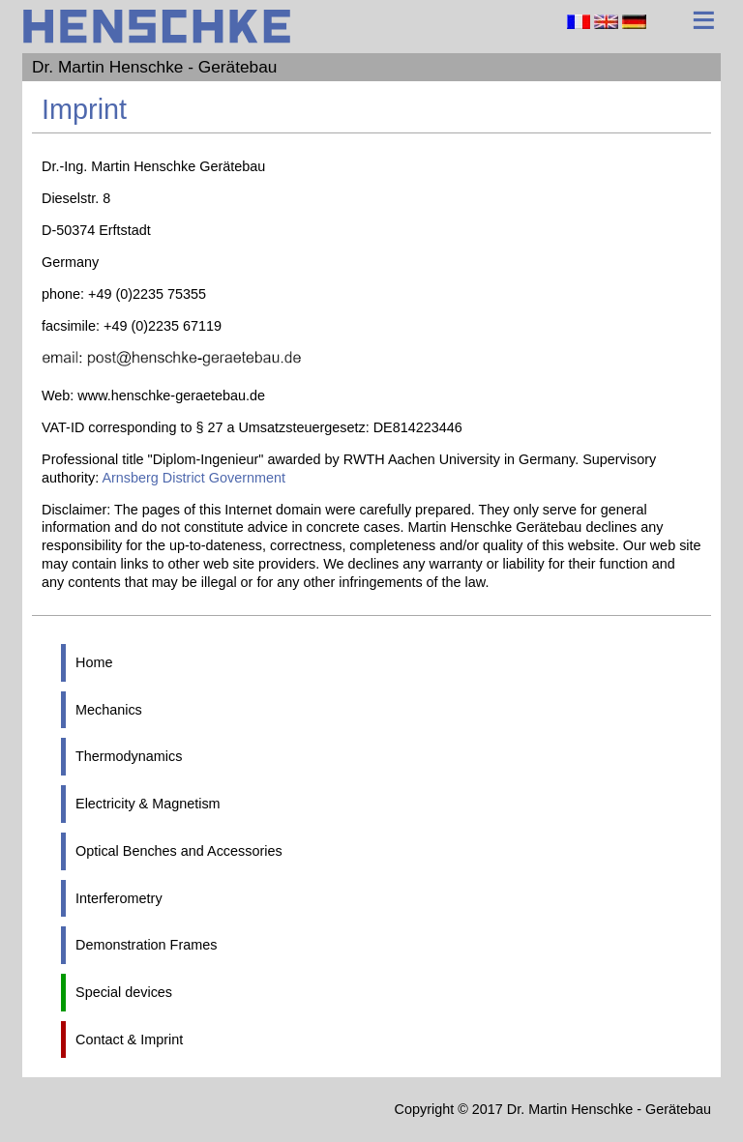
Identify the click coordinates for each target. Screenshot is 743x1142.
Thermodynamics (128, 756)
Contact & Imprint (129, 1039)
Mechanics (108, 709)
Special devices (123, 992)
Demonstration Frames (146, 944)
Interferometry (119, 898)
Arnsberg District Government (193, 477)
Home (93, 662)
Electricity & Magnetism (148, 803)
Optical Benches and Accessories (178, 851)
